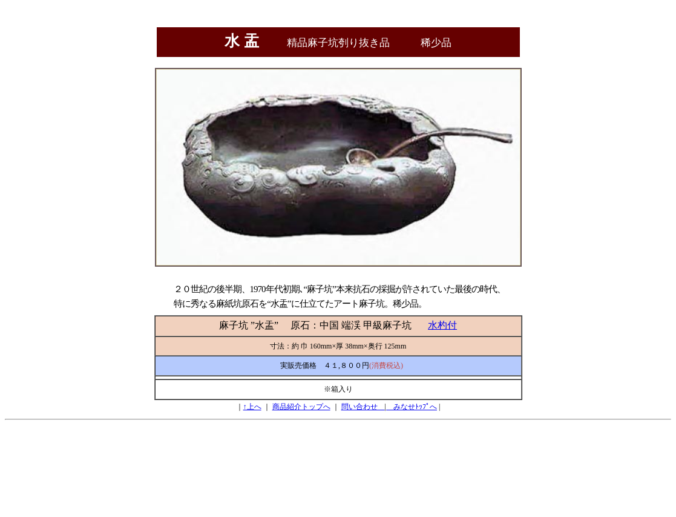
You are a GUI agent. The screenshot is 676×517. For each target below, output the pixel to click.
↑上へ (252, 406)
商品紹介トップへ (301, 406)
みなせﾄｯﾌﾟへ (411, 406)
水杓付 (442, 325)
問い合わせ (363, 406)
